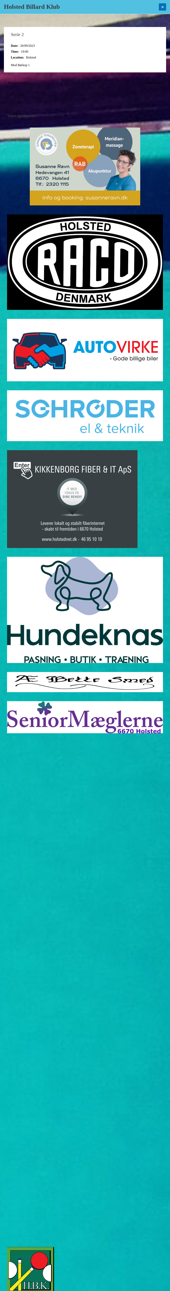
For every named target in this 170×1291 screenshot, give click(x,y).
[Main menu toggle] (162, 7)
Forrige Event (15, 83)
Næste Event (155, 83)
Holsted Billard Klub (32, 6)
